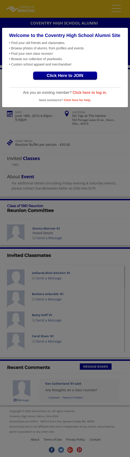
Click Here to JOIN (65, 75)
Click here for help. (77, 100)
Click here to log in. (90, 93)
